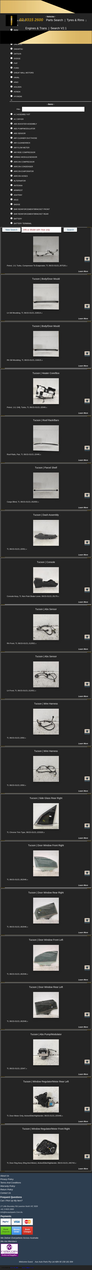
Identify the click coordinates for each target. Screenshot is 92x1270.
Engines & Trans (36, 28)
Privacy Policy (6, 1179)
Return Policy (6, 1189)
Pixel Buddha (14, 1267)
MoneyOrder (16, 1230)
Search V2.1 (59, 28)
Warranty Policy (7, 1186)
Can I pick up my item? (11, 1200)
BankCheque (27, 1230)
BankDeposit (5, 1230)
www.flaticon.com (27, 1267)
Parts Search (55, 20)
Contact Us (5, 1193)
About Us (4, 1176)
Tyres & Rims (76, 20)
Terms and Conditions (10, 1182)
